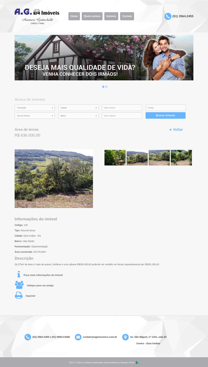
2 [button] (105, 84)
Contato (127, 16)
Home (74, 16)
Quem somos (92, 16)
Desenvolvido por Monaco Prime (121, 362)
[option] (104, 57)
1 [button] (102, 84)
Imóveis (111, 16)
